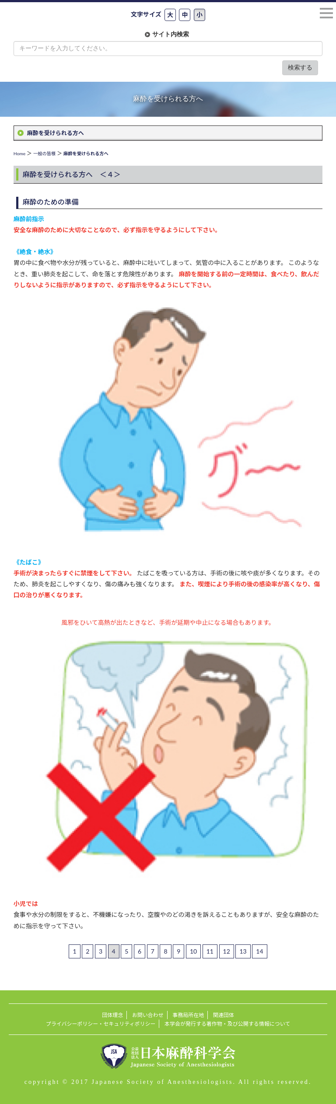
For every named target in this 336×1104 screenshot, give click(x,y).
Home (19, 153)
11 (210, 951)
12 (226, 951)
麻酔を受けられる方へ (55, 132)
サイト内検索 (170, 34)
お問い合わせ (148, 1015)
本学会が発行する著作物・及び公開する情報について (227, 1023)
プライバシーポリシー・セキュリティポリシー (101, 1023)
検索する (300, 67)
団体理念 (112, 1015)
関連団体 (223, 1015)
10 (193, 951)
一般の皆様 (44, 153)
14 (259, 951)
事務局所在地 (188, 1015)
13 (242, 951)
